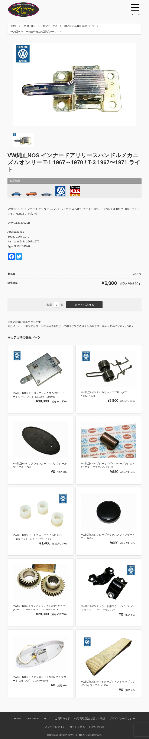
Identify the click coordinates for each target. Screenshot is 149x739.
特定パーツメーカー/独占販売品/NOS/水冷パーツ (69, 26)
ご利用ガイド (62, 718)
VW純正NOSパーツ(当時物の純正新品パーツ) (34, 31)
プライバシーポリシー (122, 718)
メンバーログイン (55, 726)
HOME (13, 26)
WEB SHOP (29, 26)
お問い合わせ (96, 726)
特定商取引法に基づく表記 (89, 718)
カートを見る (77, 726)
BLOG (46, 718)
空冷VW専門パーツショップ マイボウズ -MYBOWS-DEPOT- (28, 9)
